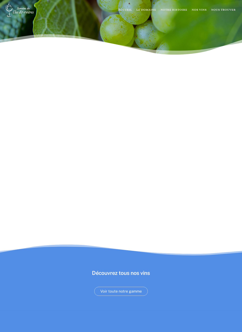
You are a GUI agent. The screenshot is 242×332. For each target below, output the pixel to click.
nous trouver (223, 9)
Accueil (125, 9)
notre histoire (173, 9)
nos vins (199, 9)
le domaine (146, 9)
